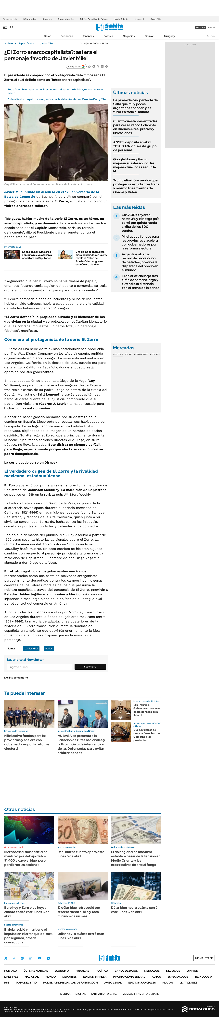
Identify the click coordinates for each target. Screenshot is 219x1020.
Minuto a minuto (16, 847)
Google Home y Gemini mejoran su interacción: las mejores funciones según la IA (134, 165)
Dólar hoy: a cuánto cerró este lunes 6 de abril (81, 936)
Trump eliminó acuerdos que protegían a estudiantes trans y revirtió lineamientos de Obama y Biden (136, 186)
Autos (156, 976)
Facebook (14, 958)
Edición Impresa (94, 976)
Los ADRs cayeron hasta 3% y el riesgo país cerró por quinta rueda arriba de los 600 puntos (140, 223)
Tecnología (203, 976)
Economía (67, 36)
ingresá (211, 27)
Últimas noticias (36, 971)
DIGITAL (73, 993)
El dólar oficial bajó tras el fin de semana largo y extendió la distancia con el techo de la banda (140, 282)
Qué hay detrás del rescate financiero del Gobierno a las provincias (146, 735)
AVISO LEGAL (113, 982)
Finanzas (88, 36)
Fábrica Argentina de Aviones (94, 19)
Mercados (152, 971)
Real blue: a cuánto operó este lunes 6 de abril (81, 854)
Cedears (155, 354)
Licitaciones (188, 982)
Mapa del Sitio (26, 982)
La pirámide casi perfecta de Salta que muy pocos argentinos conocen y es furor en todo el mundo (135, 106)
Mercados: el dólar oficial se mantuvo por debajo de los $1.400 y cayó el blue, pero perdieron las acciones (25, 858)
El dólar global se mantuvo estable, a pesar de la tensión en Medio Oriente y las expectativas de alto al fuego (135, 858)
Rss (6, 982)
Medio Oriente (121, 19)
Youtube (39, 958)
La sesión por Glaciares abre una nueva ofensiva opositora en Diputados (37, 255)
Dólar (47, 36)
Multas (167, 982)
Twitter (6, 958)
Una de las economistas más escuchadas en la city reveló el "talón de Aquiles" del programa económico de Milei (91, 258)
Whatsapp (48, 958)
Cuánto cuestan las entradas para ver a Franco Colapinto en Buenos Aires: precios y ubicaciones (135, 127)
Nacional (32, 976)
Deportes (69, 976)
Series (48, 648)
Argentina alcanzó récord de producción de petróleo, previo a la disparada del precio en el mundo (140, 262)
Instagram (22, 958)
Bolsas (128, 354)
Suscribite (90, 667)
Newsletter (211, 36)
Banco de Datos (126, 971)
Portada (10, 971)
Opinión (149, 36)
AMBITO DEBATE (140, 993)
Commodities (141, 354)
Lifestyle (11, 976)
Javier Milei (156, 19)
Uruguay (169, 36)
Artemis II (139, 19)
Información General (129, 976)
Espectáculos (26, 43)
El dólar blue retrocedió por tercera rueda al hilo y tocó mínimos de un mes (79, 911)
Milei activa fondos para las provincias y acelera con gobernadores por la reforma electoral (140, 242)
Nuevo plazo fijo (66, 19)
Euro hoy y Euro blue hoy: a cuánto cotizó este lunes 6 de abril (27, 911)
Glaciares (47, 19)
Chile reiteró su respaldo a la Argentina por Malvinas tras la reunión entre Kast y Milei (57, 99)
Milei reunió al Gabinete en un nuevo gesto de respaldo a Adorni (146, 710)
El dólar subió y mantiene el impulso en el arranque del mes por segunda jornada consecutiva (28, 935)
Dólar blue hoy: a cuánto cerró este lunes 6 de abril (134, 909)
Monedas (118, 354)
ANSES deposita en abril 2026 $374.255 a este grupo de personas (134, 146)
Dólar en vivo (29, 19)
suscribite (200, 27)
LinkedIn (30, 958)
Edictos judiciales (142, 982)
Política (108, 36)
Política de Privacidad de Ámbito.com (70, 982)
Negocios (129, 36)
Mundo (50, 976)
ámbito (8, 43)
